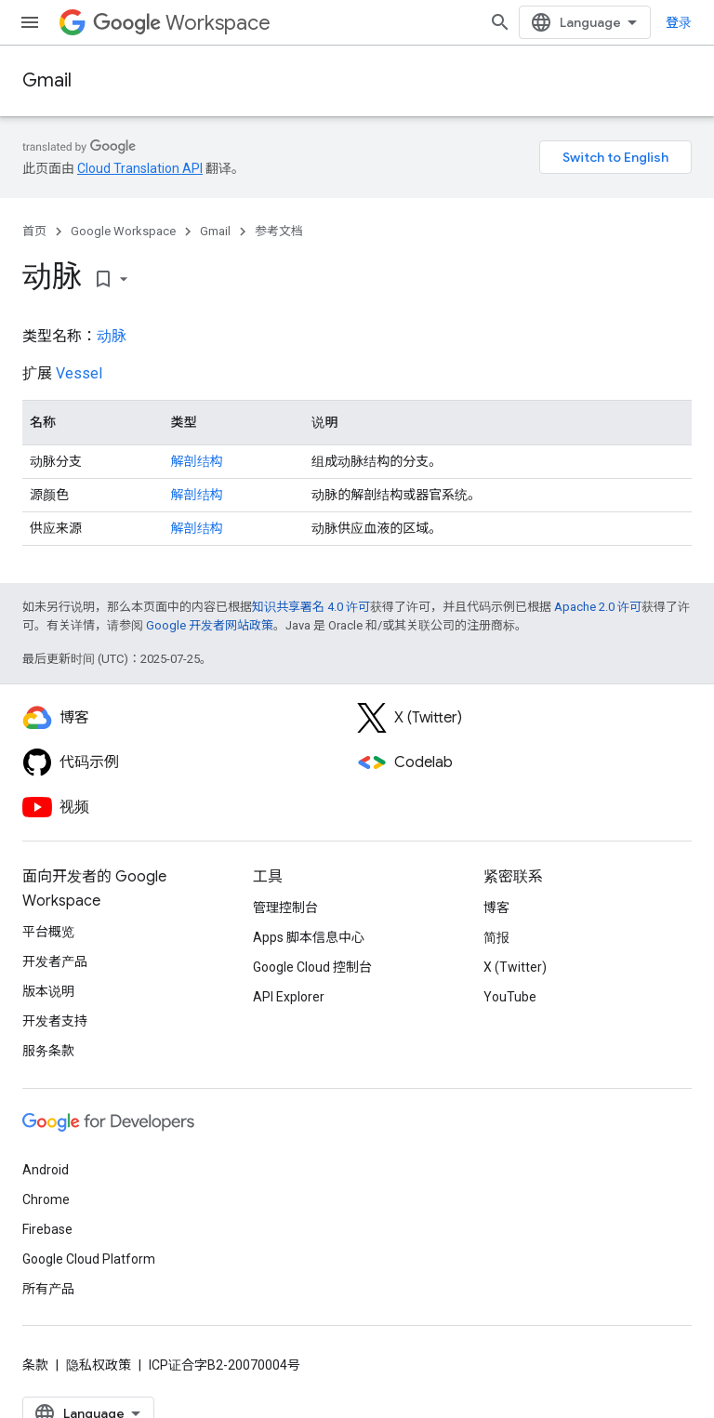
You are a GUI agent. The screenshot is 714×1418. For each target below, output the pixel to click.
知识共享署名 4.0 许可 (311, 607)
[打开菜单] (29, 22)
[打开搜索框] (500, 22)
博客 (496, 907)
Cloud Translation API (140, 168)
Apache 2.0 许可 (597, 607)
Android (45, 1169)
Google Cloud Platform (88, 1259)
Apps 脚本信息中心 (308, 937)
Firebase (47, 1229)
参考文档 (279, 231)
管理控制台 (285, 907)
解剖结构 (197, 461)
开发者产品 (54, 961)
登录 (679, 22)
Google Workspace (123, 231)
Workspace (182, 22)
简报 (496, 937)
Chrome (46, 1199)
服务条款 (48, 1050)
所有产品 (48, 1288)
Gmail (47, 80)
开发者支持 (54, 1021)
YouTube (509, 996)
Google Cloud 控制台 (312, 967)
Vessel (79, 373)
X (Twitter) (515, 967)
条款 (35, 1365)
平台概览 (48, 931)
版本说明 (48, 991)
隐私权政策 (98, 1365)
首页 (34, 231)
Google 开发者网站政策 (209, 625)
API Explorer (288, 996)
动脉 (111, 336)
